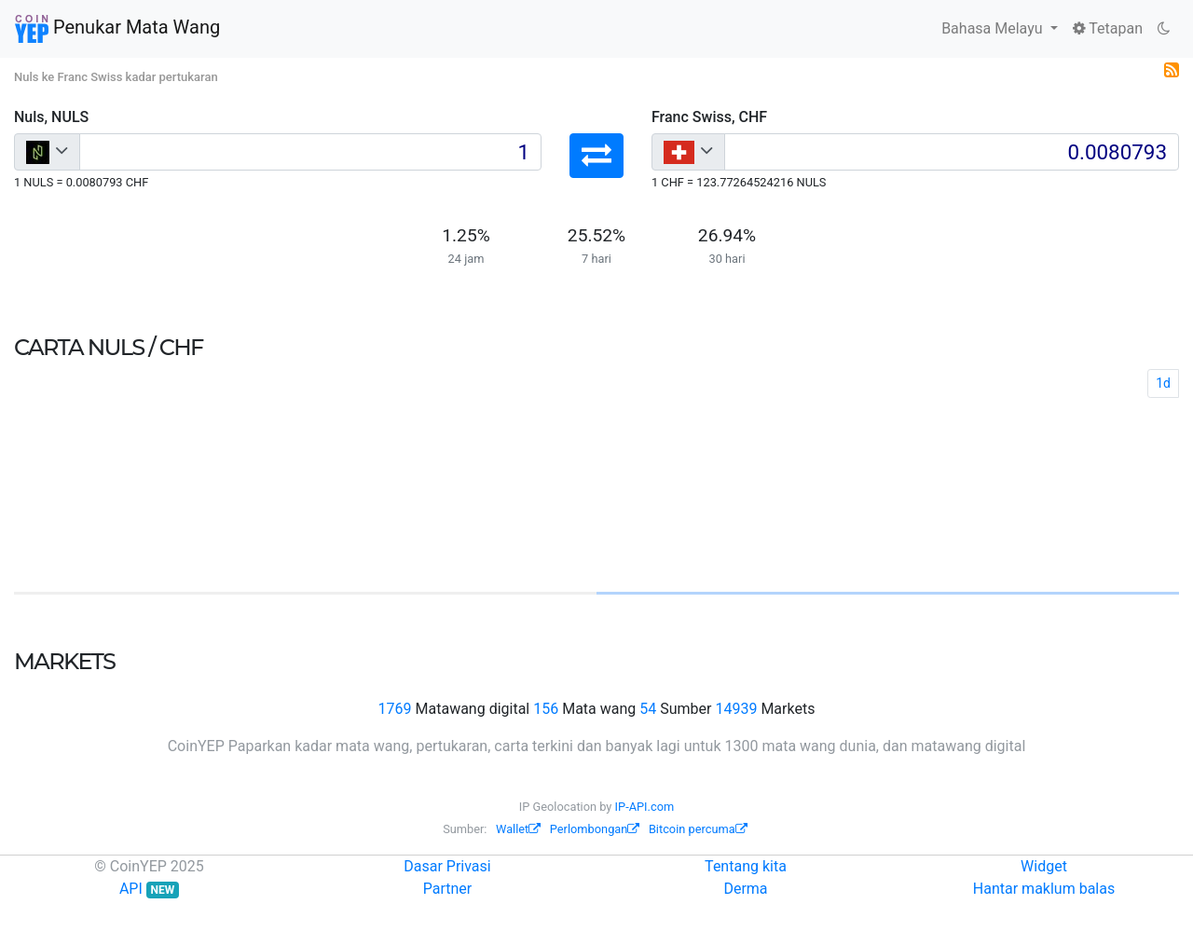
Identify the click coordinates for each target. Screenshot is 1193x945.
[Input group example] (310, 152)
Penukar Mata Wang (117, 29)
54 (647, 709)
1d (1163, 383)
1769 (395, 709)
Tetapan (1108, 28)
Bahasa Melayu (993, 28)
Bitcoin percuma (698, 829)
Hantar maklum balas (1044, 888)
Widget (1044, 866)
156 (545, 709)
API (149, 888)
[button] (596, 155)
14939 (736, 709)
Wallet (518, 829)
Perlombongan (595, 829)
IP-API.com (645, 807)
